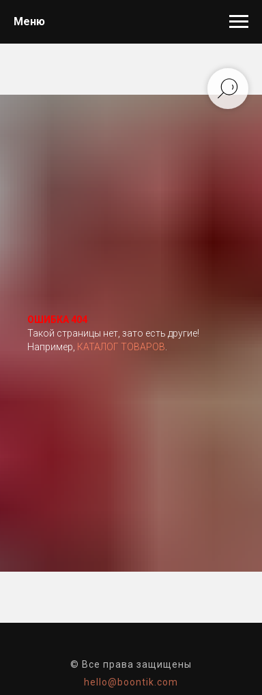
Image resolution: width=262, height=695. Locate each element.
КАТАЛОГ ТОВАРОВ (121, 346)
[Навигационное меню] (238, 22)
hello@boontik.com (131, 682)
